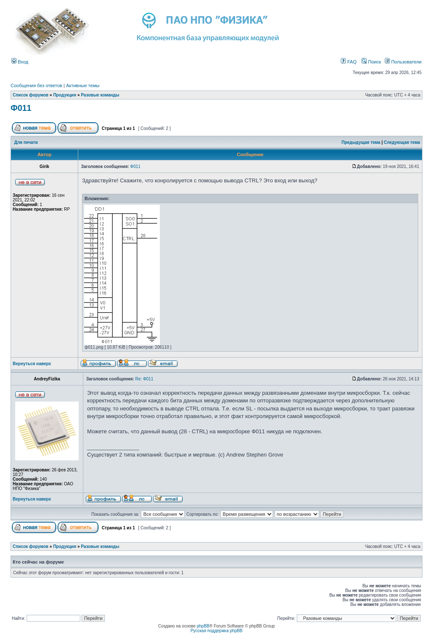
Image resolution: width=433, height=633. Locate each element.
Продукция (64, 95)
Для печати (26, 142)
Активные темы (82, 85)
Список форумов (31, 95)
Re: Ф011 (144, 379)
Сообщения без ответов (36, 85)
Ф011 (21, 108)
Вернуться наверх (32, 363)
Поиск (371, 61)
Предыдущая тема (361, 142)
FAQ (348, 61)
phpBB (203, 626)
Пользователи (403, 61)
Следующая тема (402, 142)
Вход (19, 61)
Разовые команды (100, 95)
